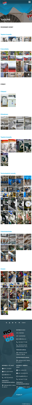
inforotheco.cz (22, 339)
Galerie (24, 322)
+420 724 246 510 (8, 377)
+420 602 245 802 (22, 345)
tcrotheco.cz (7, 374)
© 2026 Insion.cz (26, 404)
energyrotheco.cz (23, 376)
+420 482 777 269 (22, 342)
